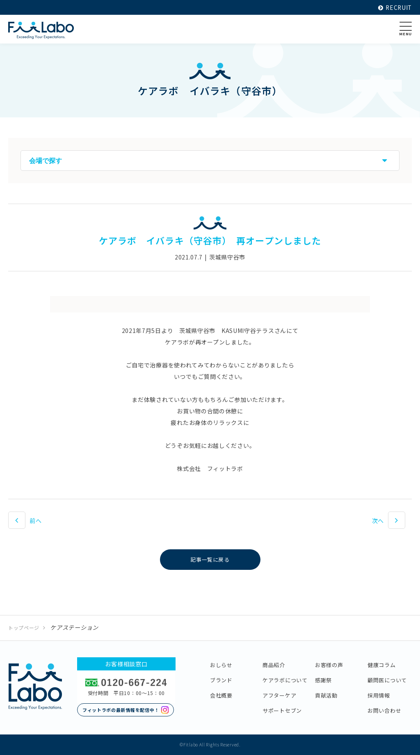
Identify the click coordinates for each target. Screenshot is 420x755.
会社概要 (221, 695)
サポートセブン (282, 710)
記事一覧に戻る (210, 559)
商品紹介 (273, 665)
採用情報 (379, 695)
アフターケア (279, 695)
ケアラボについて (285, 680)
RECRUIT (394, 7)
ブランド (221, 680)
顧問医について (387, 680)
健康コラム (382, 665)
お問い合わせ (384, 710)
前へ (35, 520)
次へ (378, 520)
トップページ (23, 627)
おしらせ (221, 665)
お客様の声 (329, 665)
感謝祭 (323, 680)
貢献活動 (326, 695)
